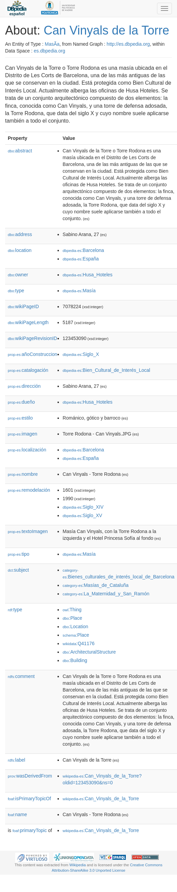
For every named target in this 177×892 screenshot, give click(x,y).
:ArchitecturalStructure (89, 652)
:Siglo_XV (82, 515)
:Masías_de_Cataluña (96, 585)
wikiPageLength (28, 322)
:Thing (72, 609)
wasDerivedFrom (30, 776)
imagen (22, 434)
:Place (72, 618)
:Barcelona (83, 250)
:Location (75, 626)
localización (27, 449)
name (17, 814)
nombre (23, 474)
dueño (21, 402)
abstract (20, 150)
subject (18, 570)
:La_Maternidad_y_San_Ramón (106, 593)
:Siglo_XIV (83, 507)
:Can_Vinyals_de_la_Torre (101, 798)
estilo (20, 418)
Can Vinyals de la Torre (106, 30)
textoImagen (28, 531)
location (19, 250)
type (16, 290)
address (20, 234)
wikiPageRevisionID (32, 338)
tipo (18, 554)
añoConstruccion (32, 354)
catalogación (28, 370)
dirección (24, 386)
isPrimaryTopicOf (29, 798)
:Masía (79, 290)
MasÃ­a (52, 44)
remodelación (29, 490)
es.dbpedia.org (49, 51)
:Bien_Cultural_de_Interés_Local (106, 370)
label (16, 760)
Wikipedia (77, 865)
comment (21, 676)
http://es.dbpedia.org (128, 44)
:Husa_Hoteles (87, 274)
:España (81, 258)
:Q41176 (78, 643)
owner (18, 274)
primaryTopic (30, 830)
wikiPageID (23, 306)
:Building (75, 660)
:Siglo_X (81, 354)
